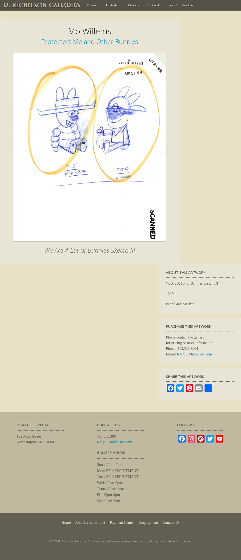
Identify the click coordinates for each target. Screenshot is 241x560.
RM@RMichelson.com (194, 354)
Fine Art (92, 5)
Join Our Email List (181, 5)
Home (66, 522)
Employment (148, 522)
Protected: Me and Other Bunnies (89, 41)
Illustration (112, 5)
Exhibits (133, 5)
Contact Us (154, 5)
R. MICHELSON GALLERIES (42, 5)
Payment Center (122, 522)
